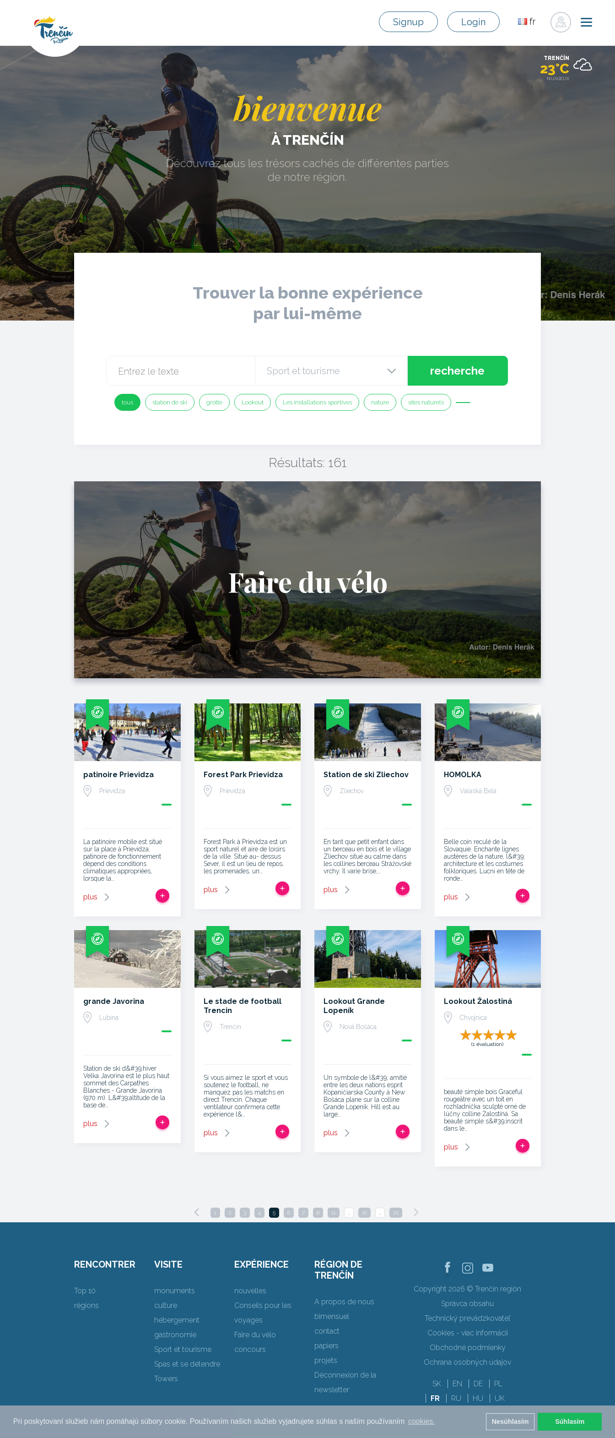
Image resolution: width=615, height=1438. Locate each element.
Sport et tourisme (182, 1349)
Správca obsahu (467, 1303)
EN (457, 1383)
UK (500, 1398)
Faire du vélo (255, 1334)
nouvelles (250, 1290)
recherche (457, 370)
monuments (174, 1290)
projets (325, 1360)
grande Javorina (113, 1001)
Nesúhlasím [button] (510, 1421)
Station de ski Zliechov (366, 774)
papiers (326, 1345)
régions (86, 1305)
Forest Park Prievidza (243, 774)
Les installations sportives (317, 402)
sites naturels (426, 402)
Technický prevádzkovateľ (467, 1318)
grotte (214, 402)
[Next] (416, 1212)
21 (396, 1212)
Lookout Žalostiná (478, 1001)
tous (127, 402)
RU (456, 1398)
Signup (408, 21)
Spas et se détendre (187, 1364)
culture (165, 1305)
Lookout (253, 402)
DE (478, 1383)
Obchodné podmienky (468, 1347)
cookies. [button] (421, 1421)
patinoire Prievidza (118, 774)
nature (380, 402)
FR (435, 1398)
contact (327, 1331)
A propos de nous (344, 1301)
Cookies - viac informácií (467, 1333)
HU (478, 1398)
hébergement (177, 1320)
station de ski (169, 402)
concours (250, 1349)
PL (498, 1383)
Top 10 (85, 1290)
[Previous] (196, 1212)
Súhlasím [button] (569, 1421)
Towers (166, 1378)
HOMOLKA (462, 774)
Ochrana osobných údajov (467, 1362)
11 (333, 1212)
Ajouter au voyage (162, 896)
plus (90, 897)
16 (364, 1212)
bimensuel (331, 1316)
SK (436, 1383)
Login (473, 21)
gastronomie (175, 1334)
